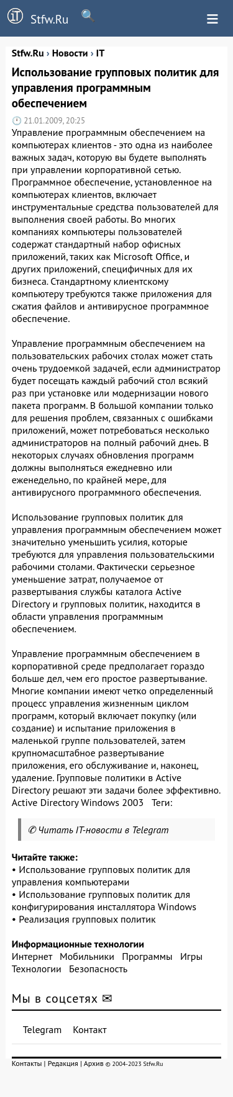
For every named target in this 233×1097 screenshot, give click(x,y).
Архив (94, 1063)
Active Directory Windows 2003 (78, 802)
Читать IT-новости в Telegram (103, 829)
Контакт (89, 1029)
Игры (191, 956)
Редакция (63, 1063)
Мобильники (87, 956)
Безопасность (98, 968)
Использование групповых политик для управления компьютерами (101, 875)
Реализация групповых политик (87, 919)
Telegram (42, 1029)
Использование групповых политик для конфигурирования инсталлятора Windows (104, 900)
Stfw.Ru (34, 17)
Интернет (32, 956)
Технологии (37, 968)
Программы (147, 956)
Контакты (27, 1063)
